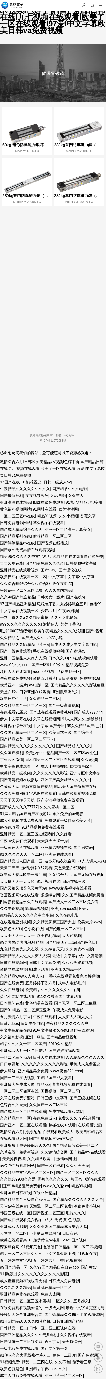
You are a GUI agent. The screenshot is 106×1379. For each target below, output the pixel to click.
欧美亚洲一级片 (13, 685)
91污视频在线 (48, 881)
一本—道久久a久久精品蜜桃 (24, 617)
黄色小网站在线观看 (17, 996)
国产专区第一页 (54, 1348)
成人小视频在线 (54, 766)
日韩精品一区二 (13, 1328)
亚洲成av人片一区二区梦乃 (23, 1051)
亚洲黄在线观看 (58, 854)
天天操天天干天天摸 (17, 881)
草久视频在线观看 (48, 523)
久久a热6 (89, 760)
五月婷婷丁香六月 (40, 983)
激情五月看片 (44, 678)
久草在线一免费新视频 (19, 1152)
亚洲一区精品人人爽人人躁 (23, 658)
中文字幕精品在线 (15, 1030)
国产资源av (75, 651)
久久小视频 (68, 516)
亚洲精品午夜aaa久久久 (45, 1369)
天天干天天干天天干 (17, 936)
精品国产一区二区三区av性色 (71, 753)
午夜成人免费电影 (68, 1010)
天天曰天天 (9, 868)
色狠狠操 (73, 1260)
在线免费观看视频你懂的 (21, 1308)
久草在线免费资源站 (17, 1098)
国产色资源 (87, 1355)
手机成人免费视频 (85, 1064)
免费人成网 (50, 1294)
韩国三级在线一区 (15, 1213)
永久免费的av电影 (68, 814)
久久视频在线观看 (75, 1335)
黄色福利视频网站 (15, 509)
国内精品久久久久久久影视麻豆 (78, 685)
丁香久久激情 (11, 760)
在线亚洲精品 (44, 1193)
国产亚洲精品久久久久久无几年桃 (29, 1335)
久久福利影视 (11, 1037)
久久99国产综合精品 (17, 597)
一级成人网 (54, 1308)
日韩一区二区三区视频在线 (52, 1328)
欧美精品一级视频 (15, 773)
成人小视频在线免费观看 (21, 820)
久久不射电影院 (64, 617)
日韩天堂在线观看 (48, 1057)
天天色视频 (71, 936)
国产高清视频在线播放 (19, 780)
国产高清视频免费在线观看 (60, 800)
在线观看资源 (89, 1125)
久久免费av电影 (79, 949)
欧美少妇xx (35, 753)
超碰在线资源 (81, 1030)
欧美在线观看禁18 (15, 1240)
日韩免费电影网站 (15, 523)
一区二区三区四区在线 (19, 1091)
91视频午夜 (87, 1254)
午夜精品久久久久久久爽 (67, 1023)
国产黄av (89, 1267)
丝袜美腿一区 (68, 672)
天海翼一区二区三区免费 (50, 1206)
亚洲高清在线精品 (15, 502)
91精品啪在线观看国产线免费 (78, 557)
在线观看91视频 (13, 712)
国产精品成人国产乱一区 (21, 861)
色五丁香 (52, 1342)
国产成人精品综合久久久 (21, 529)
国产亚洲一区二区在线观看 (23, 1125)
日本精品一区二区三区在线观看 (52, 760)
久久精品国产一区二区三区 (23, 705)
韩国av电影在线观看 (88, 1179)
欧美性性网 (68, 509)
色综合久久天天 (13, 1105)
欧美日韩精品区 (89, 1132)
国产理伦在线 (70, 570)
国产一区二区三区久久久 (77, 1172)
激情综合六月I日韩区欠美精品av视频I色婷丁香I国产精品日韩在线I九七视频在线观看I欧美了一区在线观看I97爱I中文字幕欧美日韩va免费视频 (52, 17)
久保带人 (76, 496)
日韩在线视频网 (13, 963)
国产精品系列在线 (15, 536)
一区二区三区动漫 (15, 1057)
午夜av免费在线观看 (17, 841)
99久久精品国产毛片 (84, 726)
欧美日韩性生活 (13, 699)
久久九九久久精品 (15, 1287)
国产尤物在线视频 (88, 875)
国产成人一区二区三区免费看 (73, 902)
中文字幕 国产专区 (49, 726)
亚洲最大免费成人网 (17, 1084)
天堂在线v (8, 692)
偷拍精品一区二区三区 (52, 536)
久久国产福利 (11, 753)
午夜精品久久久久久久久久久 (25, 489)
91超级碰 (8, 1274)
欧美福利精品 (48, 936)
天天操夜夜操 (13, 1159)
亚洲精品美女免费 (33, 1071)
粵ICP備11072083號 (53, 440)
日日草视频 (9, 1064)
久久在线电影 (67, 915)
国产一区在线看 (50, 1166)
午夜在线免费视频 (15, 678)
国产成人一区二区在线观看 (23, 1111)
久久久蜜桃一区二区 (57, 807)
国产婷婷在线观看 (64, 1051)
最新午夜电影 (32, 1023)
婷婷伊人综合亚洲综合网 (21, 1315)
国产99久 (49, 570)
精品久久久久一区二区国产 (23, 1044)
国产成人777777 (88, 712)
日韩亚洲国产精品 (68, 1321)
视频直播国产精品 (36, 787)
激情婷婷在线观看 (36, 868)
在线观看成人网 (13, 1139)
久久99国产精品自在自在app (54, 1267)
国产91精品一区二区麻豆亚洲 (25, 1010)
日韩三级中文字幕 (52, 1098)
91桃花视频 (31, 482)
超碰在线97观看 (62, 1125)
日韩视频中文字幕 (81, 563)
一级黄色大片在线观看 (19, 848)
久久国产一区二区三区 (48, 1105)
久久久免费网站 (13, 793)
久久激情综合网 (54, 1152)
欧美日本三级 (60, 732)
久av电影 (58, 496)
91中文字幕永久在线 (50, 1030)
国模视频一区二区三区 (60, 1091)
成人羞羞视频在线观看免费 (23, 1281)
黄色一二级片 (64, 1355)
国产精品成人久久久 (73, 746)
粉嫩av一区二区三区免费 (21, 590)
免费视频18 (89, 678)
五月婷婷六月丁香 (48, 1260)
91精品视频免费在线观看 (43, 827)
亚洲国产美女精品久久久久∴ (65, 780)
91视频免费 (10, 1362)
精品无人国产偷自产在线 (75, 787)
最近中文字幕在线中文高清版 (77, 956)
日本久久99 (58, 658)
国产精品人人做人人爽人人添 (25, 956)
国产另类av (83, 848)
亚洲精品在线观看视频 (19, 570)
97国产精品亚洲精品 (17, 604)
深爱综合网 (9, 1247)
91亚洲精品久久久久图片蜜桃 (25, 1321)
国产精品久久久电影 (69, 489)
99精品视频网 (37, 908)
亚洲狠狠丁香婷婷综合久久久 (25, 1145)
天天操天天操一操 (52, 841)
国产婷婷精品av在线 (17, 543)
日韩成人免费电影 (63, 1281)
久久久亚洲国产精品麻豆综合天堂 (58, 1227)
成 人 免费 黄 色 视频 (63, 1220)
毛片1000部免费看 (16, 631)
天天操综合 (71, 1342)
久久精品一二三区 (44, 699)
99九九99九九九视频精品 (21, 942)
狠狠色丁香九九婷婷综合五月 (62, 604)
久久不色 (62, 1362)
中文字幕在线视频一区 (19, 611)
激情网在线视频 (13, 969)
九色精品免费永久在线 (19, 949)
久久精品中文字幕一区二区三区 (27, 1172)
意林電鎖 (35, 435)
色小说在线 (33, 929)
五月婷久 (81, 1301)
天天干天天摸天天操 (17, 800)
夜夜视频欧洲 (36, 496)
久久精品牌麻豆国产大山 (54, 922)
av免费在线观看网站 (17, 1166)
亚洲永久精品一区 (66, 969)
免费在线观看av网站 (65, 1111)
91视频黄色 (31, 1247)
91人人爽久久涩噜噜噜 (81, 719)
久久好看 (64, 834)
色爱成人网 (9, 787)
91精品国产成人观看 (54, 1078)
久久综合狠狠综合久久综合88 (25, 584)
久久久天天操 (77, 1166)
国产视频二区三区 (48, 1213)
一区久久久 (62, 1301)
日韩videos (9, 1023)
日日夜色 (70, 1233)
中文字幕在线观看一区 (19, 766)
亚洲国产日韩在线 (15, 1193)
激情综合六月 (11, 1132)
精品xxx (43, 1084)
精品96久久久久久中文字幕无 (25, 557)
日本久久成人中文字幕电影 (74, 644)
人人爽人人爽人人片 (75, 1017)
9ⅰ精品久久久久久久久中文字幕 (26, 915)
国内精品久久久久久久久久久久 (27, 746)
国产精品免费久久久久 (44, 563)
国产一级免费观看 (15, 651)
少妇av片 (48, 611)
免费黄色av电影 (46, 1240)
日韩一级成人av (57, 482)
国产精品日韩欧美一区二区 (75, 1145)
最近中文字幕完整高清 (85, 1308)
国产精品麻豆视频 (61, 1037)
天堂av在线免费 (13, 1206)
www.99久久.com (15, 665)
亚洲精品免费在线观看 (19, 1294)
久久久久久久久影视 (50, 773)
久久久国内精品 (58, 590)
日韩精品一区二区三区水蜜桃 (25, 1301)
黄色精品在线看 (38, 1003)
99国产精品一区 (13, 1267)
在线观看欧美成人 (58, 1132)
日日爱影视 (67, 678)
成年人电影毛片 (71, 983)
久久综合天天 (52, 949)
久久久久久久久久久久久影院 (43, 1274)
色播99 (95, 604)
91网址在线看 (45, 509)
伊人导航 (7, 1071)
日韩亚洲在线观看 (35, 692)
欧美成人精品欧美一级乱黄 (23, 875)
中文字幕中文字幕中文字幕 (71, 577)
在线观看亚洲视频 (15, 922)
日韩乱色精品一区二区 (52, 1287)
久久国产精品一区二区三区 (23, 732)
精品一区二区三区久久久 (21, 1254)
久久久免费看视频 (77, 963)
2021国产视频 (75, 1240)
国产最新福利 (11, 496)
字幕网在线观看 (42, 793)
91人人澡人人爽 (91, 861)
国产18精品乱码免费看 (21, 1186)
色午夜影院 (62, 584)
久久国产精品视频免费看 (83, 895)
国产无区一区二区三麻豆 (75, 1003)
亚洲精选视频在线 (56, 848)
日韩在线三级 (74, 881)
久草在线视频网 (46, 719)
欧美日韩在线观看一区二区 (23, 577)
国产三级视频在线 (85, 1098)
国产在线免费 (11, 983)
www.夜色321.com (66, 1071)
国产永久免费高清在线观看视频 (27, 550)
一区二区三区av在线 (17, 516)
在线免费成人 (44, 1118)
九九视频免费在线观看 (71, 1084)
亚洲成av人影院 (13, 1227)
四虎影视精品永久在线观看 (23, 902)
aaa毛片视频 (44, 672)
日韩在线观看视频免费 (77, 793)
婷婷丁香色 (70, 624)
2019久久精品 (60, 1044)
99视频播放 (89, 1118)
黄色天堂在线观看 (69, 868)
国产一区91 (41, 665)
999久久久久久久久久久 (20, 624)
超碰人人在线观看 (15, 672)
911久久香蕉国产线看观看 (59, 996)
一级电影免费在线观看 (19, 1348)
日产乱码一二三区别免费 (21, 1342)
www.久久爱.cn (56, 1186)
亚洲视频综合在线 (15, 726)
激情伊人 (51, 624)
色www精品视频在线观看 (70, 888)
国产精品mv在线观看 (88, 1152)
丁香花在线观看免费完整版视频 (72, 976)
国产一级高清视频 (63, 705)
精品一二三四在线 (37, 1362)
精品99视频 (81, 1186)
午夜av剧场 (68, 611)
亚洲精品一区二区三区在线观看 (27, 834)
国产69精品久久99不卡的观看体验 (74, 1315)
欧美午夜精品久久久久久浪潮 (59, 631)
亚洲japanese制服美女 (70, 908)
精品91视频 (47, 516)
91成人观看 (39, 969)
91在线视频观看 (84, 658)
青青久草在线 (11, 563)
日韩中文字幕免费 (44, 963)
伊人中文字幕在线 (15, 719)
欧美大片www (89, 922)
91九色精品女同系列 (83, 502)
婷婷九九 (33, 1132)
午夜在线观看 (44, 1017)
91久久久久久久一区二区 (21, 854)
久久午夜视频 (11, 908)
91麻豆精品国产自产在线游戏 (25, 814)
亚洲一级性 (35, 1037)
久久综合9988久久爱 (18, 1179)
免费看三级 (82, 1362)
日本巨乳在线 (11, 1003)
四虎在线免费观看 (48, 502)
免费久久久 (67, 1118)
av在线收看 (10, 827)
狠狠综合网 (50, 895)
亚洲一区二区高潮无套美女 (68, 529)
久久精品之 (9, 638)
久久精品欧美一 (40, 1159)
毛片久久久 (75, 1213)
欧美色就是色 (11, 1369)
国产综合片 (83, 732)
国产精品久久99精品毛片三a (24, 644)
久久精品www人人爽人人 (21, 976)
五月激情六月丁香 (15, 1017)
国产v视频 (94, 631)
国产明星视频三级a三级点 (51, 1139)
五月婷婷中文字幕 (15, 1260)
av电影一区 (39, 685)
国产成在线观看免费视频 (50, 712)
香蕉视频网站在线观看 (19, 895)
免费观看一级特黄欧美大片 (68, 820)
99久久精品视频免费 (71, 665)
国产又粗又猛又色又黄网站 (23, 888)
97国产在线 (10, 482)
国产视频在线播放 (52, 543)
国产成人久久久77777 (19, 807)
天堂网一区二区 (13, 1233)
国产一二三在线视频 (17, 1078)
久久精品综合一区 (15, 1118)
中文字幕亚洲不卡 (60, 1254)
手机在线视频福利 (48, 651)
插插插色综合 (81, 766)
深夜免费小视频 (87, 1206)
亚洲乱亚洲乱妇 (65, 692)
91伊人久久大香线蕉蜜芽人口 (25, 1355)
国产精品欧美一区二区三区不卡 (27, 739)
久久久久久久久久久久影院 (44, 1064)
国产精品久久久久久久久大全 (78, 1199)
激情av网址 (66, 1159)
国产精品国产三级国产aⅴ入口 (70, 942)
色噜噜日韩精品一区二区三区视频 (72, 1247)
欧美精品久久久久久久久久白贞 (52, 990)
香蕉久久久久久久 (53, 1179)
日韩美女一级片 (50, 597)
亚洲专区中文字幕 (85, 773)
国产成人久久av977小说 (42, 638)
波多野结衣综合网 (60, 861)
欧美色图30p (11, 929)
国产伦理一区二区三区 (64, 929)
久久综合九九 (60, 875)
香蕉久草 (88, 516)
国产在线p (75, 597)
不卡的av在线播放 (44, 1233)
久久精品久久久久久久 (85, 1057)
